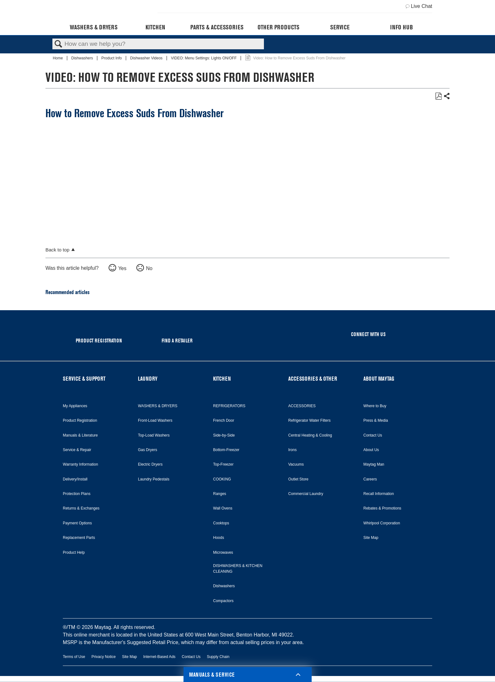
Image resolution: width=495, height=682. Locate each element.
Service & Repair (77, 450)
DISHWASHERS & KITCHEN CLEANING (237, 569)
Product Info (112, 58)
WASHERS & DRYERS (157, 406)
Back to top (57, 249)
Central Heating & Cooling (310, 435)
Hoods (218, 537)
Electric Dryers (150, 464)
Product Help (74, 552)
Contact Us (372, 435)
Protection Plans (76, 494)
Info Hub (401, 27)
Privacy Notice (104, 657)
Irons (292, 450)
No (149, 268)
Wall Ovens (222, 508)
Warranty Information (80, 464)
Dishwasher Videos (147, 58)
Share (446, 96)
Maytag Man (373, 464)
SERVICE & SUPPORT (84, 378)
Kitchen (155, 27)
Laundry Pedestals (153, 479)
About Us (371, 450)
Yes (122, 268)
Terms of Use (74, 657)
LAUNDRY (148, 378)
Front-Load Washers (155, 420)
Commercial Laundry (305, 494)
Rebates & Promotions (382, 508)
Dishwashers (82, 58)
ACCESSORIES (302, 406)
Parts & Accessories (216, 27)
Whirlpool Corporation (381, 523)
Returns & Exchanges (81, 508)
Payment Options (77, 523)
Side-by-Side (224, 435)
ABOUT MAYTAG (378, 378)
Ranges (219, 494)
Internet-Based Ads (159, 657)
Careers (370, 479)
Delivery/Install (75, 479)
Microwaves (223, 552)
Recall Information (378, 494)
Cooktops (221, 523)
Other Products (278, 27)
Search (58, 44)
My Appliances (75, 406)
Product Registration (80, 420)
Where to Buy (374, 406)
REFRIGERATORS (229, 406)
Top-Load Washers (154, 435)
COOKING (222, 479)
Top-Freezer (223, 464)
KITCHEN (222, 378)
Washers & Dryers (93, 27)
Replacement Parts (79, 537)
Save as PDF (438, 96)
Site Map (370, 537)
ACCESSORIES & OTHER (312, 378)
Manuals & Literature (80, 435)
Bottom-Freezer (226, 450)
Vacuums (296, 464)
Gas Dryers (147, 450)
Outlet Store (298, 479)
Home (58, 58)
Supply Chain (218, 657)
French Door (223, 420)
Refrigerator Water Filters (309, 420)
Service (339, 27)
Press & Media (375, 420)
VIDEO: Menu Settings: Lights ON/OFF (204, 58)
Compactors (223, 601)
